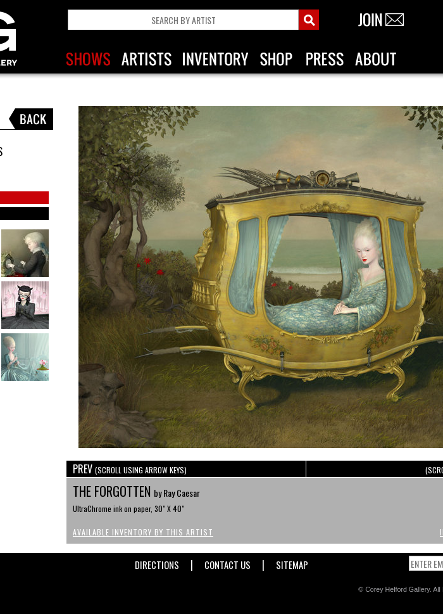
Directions (157, 562)
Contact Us (227, 562)
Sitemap (292, 562)
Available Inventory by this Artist (143, 532)
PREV (130, 468)
